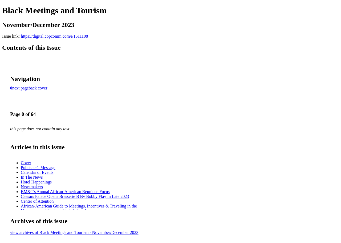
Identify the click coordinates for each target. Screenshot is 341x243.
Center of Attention (37, 201)
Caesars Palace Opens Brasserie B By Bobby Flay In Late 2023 (75, 196)
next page (20, 88)
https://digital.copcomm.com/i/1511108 (54, 36)
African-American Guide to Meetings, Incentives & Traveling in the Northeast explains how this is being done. (79, 208)
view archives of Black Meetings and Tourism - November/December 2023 (74, 232)
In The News (32, 177)
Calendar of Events (37, 172)
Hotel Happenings (36, 182)
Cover (26, 162)
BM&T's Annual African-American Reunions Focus (65, 191)
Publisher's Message (38, 167)
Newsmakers (32, 187)
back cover (38, 88)
